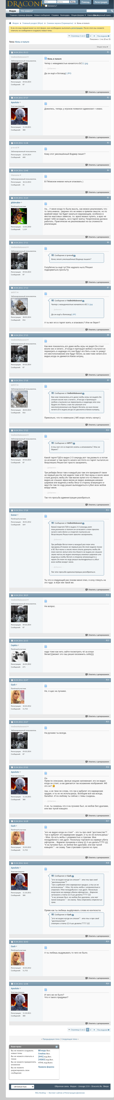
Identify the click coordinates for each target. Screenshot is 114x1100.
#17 (107, 821)
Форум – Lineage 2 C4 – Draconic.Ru (86, 1086)
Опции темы (102, 47)
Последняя (103, 36)
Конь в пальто (22, 41)
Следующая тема (69, 1039)
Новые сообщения (42, 15)
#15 (107, 721)
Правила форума (46, 1067)
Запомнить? (51, 6)
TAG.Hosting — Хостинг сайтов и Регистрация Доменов (60, 1092)
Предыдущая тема (51, 1039)
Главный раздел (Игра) (32, 23)
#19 (107, 941)
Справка (55, 15)
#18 (107, 863)
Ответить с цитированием (97, 92)
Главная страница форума (21, 15)
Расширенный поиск (102, 15)
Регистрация (101, 2)
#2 (108, 97)
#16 (107, 767)
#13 (107, 640)
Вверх (106, 1086)
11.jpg (85, 63)
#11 (107, 510)
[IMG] (41, 1056)
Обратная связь (62, 1086)
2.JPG (68, 73)
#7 (108, 287)
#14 (107, 680)
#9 (108, 380)
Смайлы (42, 1053)
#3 (108, 143)
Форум (12, 11)
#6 (108, 242)
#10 (107, 430)
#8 (108, 335)
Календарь (65, 15)
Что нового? (27, 11)
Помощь (86, 2)
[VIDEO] (41, 1059)
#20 (107, 983)
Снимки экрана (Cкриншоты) (60, 23)
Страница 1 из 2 (78, 36)
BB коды (42, 1050)
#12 (107, 595)
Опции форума (77, 15)
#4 (108, 170)
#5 (108, 197)
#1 (108, 52)
